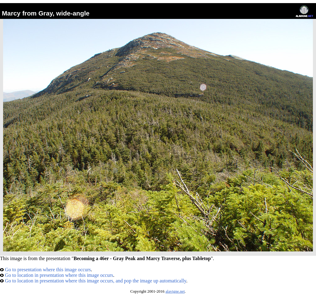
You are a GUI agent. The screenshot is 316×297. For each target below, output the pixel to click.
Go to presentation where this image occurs (45, 269)
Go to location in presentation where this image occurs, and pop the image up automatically (93, 280)
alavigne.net (175, 291)
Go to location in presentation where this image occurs (56, 275)
